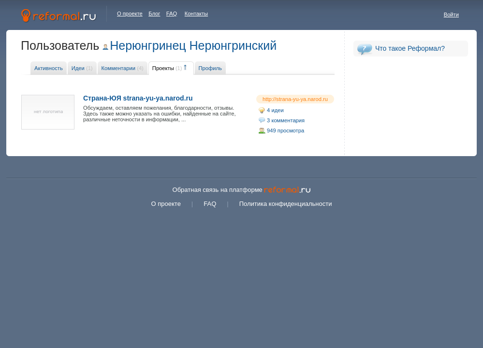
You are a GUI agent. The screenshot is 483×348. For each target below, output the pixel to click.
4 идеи (275, 110)
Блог (154, 13)
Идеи (82, 68)
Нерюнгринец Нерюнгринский (193, 45)
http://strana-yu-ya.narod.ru (295, 99)
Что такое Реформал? (410, 48)
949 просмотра (285, 130)
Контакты (196, 13)
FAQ (171, 13)
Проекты (167, 68)
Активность (48, 68)
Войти (451, 14)
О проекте (130, 13)
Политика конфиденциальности (285, 203)
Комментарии (123, 68)
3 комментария (286, 120)
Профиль (210, 68)
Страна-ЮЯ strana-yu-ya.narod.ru (138, 98)
